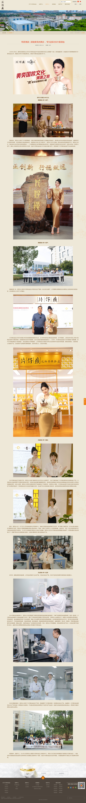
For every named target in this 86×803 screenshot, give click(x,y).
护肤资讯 (55, 786)
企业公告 (4, 32)
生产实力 (6, 788)
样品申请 (55, 788)
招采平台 (60, 4)
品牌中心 (41, 4)
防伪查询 (75, 1)
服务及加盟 (67, 4)
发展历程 (6, 786)
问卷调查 (60, 790)
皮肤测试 (60, 786)
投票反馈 (55, 792)
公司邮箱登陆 (21, 797)
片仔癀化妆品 (16, 784)
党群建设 (54, 4)
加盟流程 (55, 784)
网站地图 (3, 797)
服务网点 (60, 784)
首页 (75, 32)
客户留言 (55, 790)
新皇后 (16, 788)
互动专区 (43, 773)
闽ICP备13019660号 (43, 799)
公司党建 (37, 784)
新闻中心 (47, 4)
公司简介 (6, 784)
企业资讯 (10, 32)
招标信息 (47, 784)
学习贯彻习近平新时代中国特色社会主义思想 (37, 787)
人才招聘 (47, 786)
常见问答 (60, 788)
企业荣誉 (6, 792)
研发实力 (6, 790)
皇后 (17, 786)
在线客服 (14, 797)
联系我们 (60, 792)
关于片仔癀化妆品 (32, 4)
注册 (80, 4)
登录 (76, 4)
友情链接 (8, 797)
